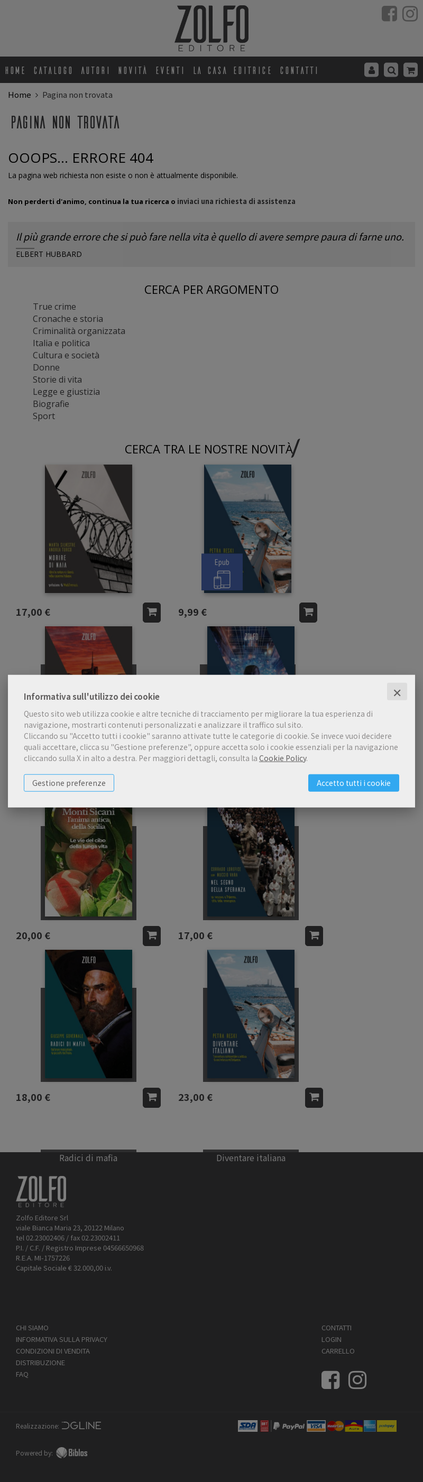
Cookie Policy (282, 757)
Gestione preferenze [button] (69, 782)
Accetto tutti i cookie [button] (354, 782)
